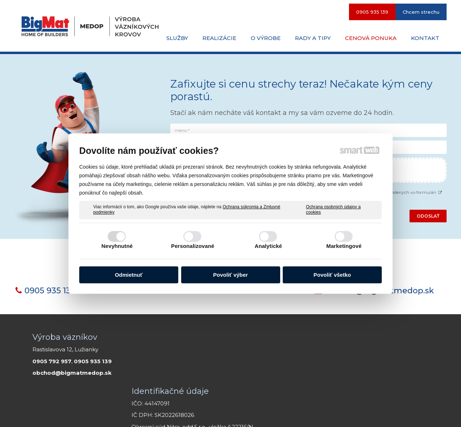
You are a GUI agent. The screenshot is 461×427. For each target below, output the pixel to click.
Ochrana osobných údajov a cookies (333, 209)
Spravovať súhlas (385, 412)
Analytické (268, 246)
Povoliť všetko (332, 275)
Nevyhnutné (117, 246)
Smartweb (269, 412)
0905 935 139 (50, 290)
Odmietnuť (129, 275)
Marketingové (344, 246)
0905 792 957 (51, 361)
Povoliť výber (230, 275)
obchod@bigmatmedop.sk (72, 372)
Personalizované (192, 246)
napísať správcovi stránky (199, 412)
